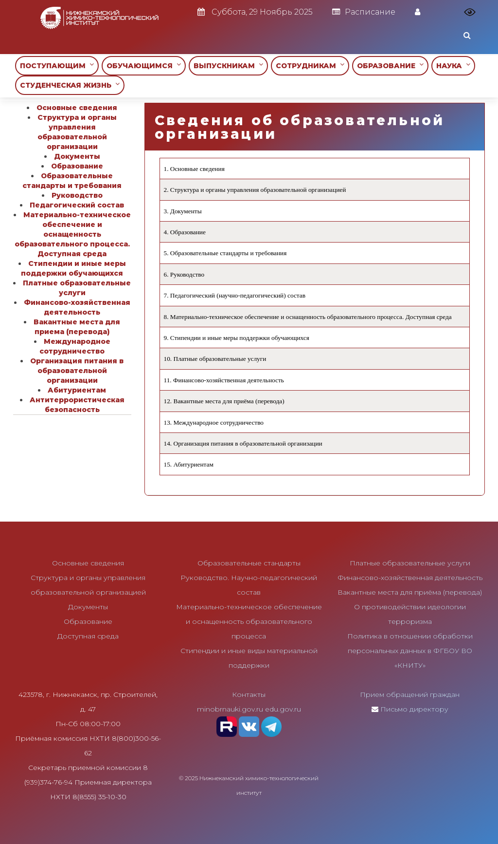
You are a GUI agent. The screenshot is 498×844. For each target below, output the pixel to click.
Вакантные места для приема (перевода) (77, 327)
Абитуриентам (193, 464)
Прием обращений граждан (410, 694)
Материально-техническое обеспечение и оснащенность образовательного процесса (249, 621)
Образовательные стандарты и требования (228, 253)
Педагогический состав (77, 205)
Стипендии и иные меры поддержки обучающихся (239, 337)
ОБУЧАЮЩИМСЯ (144, 65)
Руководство (187, 274)
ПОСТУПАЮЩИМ (57, 65)
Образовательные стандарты (249, 563)
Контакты (249, 694)
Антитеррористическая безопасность (77, 404)
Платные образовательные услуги (220, 358)
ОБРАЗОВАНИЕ (390, 65)
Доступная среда (88, 636)
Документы (186, 211)
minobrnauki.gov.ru (230, 709)
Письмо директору (414, 709)
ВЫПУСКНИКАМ (228, 65)
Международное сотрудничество (219, 422)
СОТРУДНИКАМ (310, 65)
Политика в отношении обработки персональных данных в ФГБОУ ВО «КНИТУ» (410, 651)
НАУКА (453, 65)
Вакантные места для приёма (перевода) (229, 401)
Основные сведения (197, 168)
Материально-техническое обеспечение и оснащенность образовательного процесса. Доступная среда (311, 316)
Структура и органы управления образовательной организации (77, 132)
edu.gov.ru (283, 709)
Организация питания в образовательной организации (248, 443)
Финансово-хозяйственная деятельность (228, 380)
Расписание (363, 12)
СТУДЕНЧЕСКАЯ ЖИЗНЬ (70, 85)
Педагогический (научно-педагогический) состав (237, 295)
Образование (188, 232)
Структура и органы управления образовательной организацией (258, 189)
